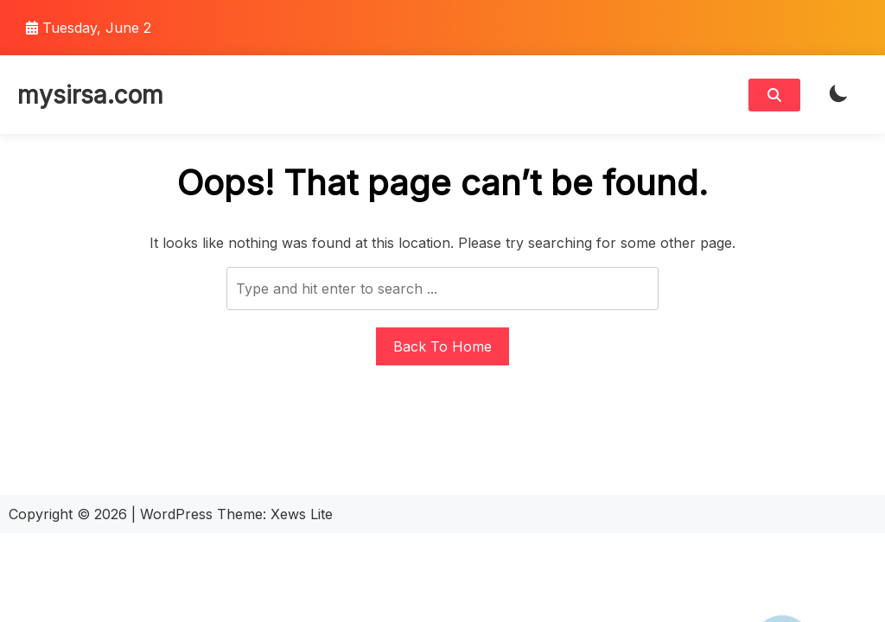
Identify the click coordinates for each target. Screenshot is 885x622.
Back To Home (442, 346)
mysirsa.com (90, 95)
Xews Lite (302, 514)
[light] (838, 95)
